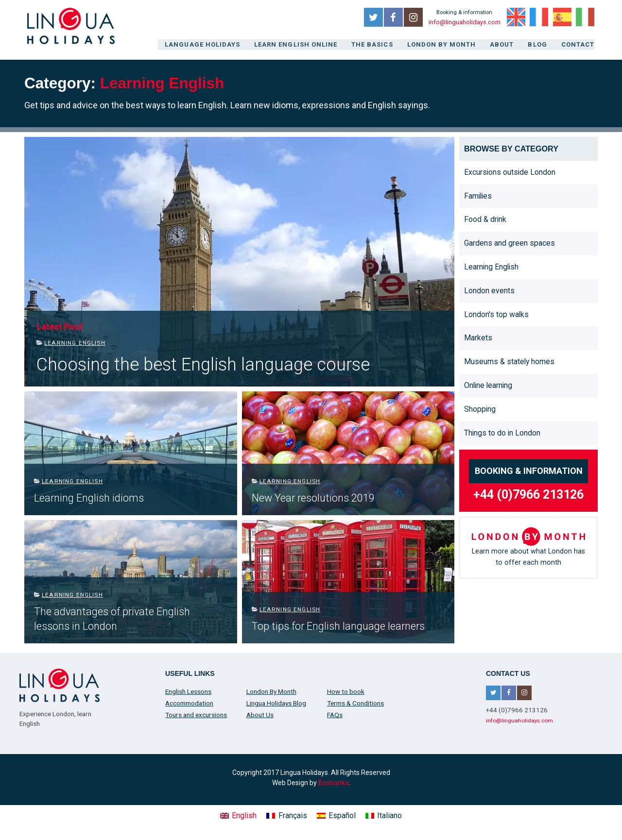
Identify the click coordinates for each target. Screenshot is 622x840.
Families (478, 195)
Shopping (480, 408)
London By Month (442, 44)
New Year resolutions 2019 (313, 497)
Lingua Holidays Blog (276, 702)
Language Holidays (208, 44)
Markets (478, 337)
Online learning (488, 384)
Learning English (74, 342)
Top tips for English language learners (338, 625)
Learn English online (299, 44)
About (503, 44)
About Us (260, 714)
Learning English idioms (89, 497)
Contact (578, 44)
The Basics (374, 44)
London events (489, 289)
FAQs (335, 714)
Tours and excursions (196, 714)
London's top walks (496, 313)
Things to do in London (502, 432)
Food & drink (485, 218)
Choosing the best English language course (203, 364)
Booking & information (529, 470)
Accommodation (189, 702)
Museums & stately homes (509, 361)
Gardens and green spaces (509, 242)
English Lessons (188, 691)
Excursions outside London (509, 171)
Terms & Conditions (355, 702)
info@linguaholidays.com (464, 22)
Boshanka (333, 782)
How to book (345, 691)
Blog (538, 44)
